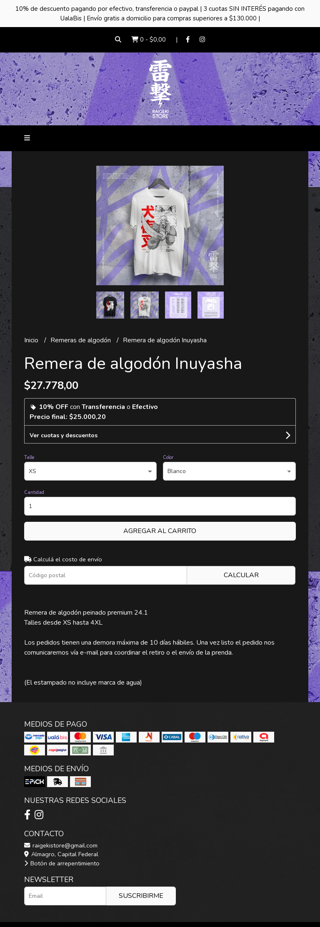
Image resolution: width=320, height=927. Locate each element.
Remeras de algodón (81, 340)
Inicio (32, 340)
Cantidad (34, 492)
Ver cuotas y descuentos (64, 435)
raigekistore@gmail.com (61, 845)
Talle (29, 457)
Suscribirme (141, 895)
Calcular (241, 575)
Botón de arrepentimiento (62, 863)
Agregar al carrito (159, 531)
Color (168, 457)
